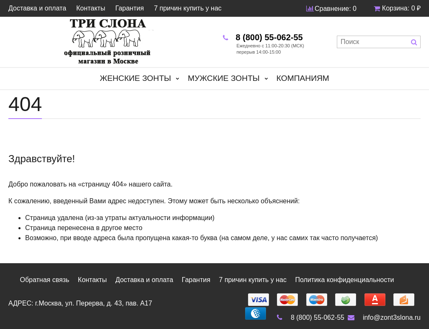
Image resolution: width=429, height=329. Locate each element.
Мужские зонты (224, 78)
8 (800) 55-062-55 (309, 317)
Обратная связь (44, 279)
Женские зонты (135, 78)
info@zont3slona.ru (383, 317)
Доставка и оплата (37, 8)
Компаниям (303, 78)
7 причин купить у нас (187, 8)
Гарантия (129, 8)
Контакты (90, 8)
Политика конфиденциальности (344, 279)
